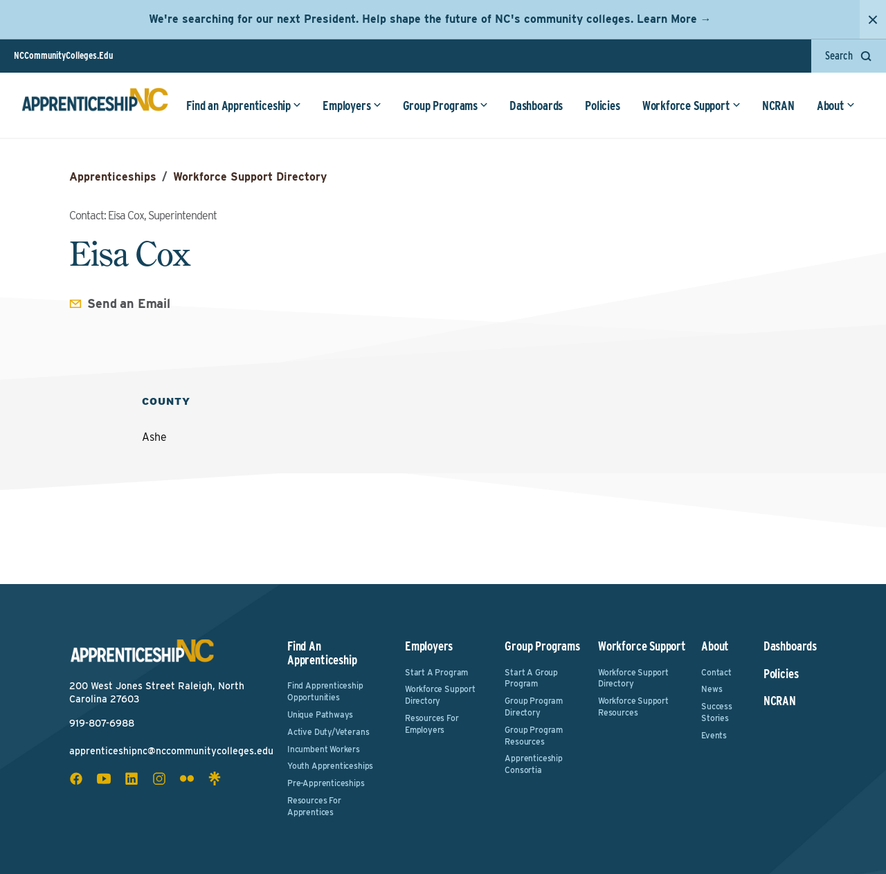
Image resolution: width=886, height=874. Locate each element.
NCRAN (777, 107)
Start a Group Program (531, 678)
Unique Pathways (320, 714)
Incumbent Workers (323, 749)
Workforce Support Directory (250, 176)
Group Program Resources (534, 736)
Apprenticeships (112, 176)
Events (714, 735)
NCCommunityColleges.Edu (63, 55)
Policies (601, 107)
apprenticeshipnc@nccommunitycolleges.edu (171, 750)
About (834, 107)
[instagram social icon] (159, 778)
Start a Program (436, 672)
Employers (350, 107)
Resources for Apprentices (314, 806)
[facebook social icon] (76, 778)
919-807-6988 (101, 723)
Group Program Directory (534, 706)
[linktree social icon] (215, 778)
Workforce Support (690, 107)
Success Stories (716, 712)
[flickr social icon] (187, 778)
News (711, 689)
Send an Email (128, 303)
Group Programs (444, 107)
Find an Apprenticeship (242, 107)
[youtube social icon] (104, 778)
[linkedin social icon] (131, 778)
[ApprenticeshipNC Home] (95, 106)
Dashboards (534, 107)
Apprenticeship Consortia (533, 764)
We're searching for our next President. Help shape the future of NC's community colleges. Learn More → (430, 19)
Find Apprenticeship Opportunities (325, 691)
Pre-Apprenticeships (326, 783)
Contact (716, 672)
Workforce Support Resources (633, 706)
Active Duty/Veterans (328, 732)
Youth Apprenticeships (330, 766)
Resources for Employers (432, 724)
